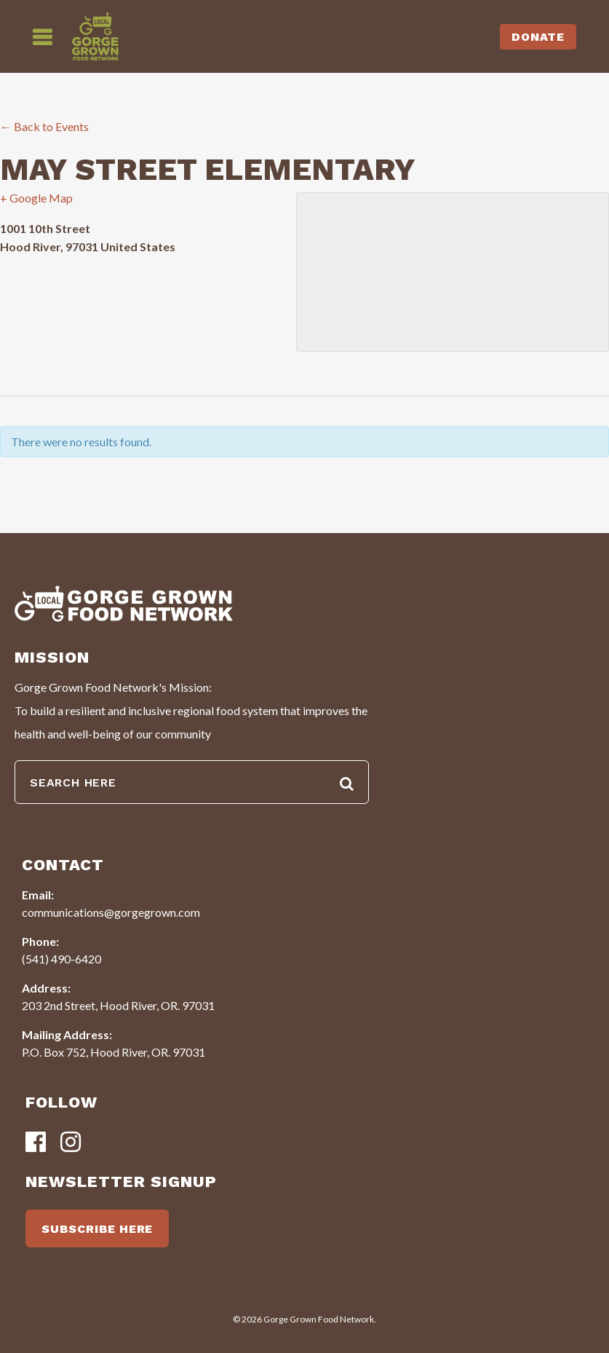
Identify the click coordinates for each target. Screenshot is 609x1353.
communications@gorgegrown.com (111, 912)
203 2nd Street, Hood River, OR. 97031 (118, 1005)
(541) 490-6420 (61, 959)
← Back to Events (44, 126)
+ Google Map (36, 198)
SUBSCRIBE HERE (97, 1229)
